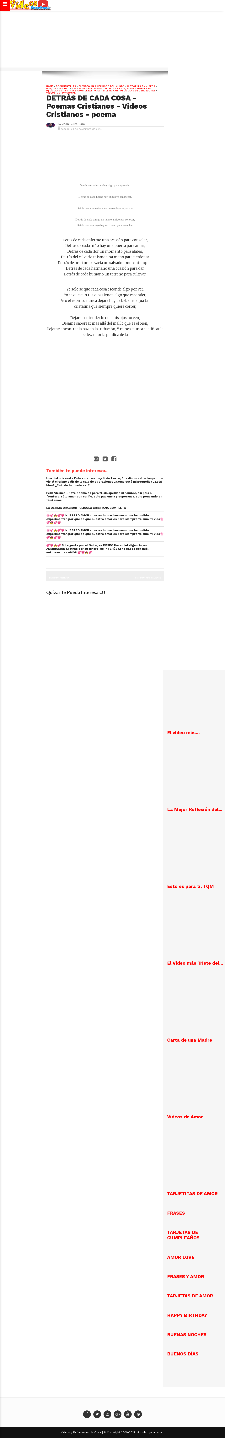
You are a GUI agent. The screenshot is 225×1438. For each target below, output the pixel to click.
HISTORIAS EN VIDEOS (141, 86)
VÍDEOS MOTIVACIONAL (61, 93)
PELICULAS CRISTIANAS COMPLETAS (127, 88)
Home (49, 86)
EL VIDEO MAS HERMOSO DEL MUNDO (102, 86)
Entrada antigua (59, 577)
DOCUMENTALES (66, 86)
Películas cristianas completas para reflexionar (82, 91)
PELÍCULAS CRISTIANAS (87, 88)
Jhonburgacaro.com (150, 1432)
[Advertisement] (112, 41)
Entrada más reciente (148, 577)
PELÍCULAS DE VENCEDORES (137, 91)
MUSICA (51, 88)
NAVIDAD (63, 88)
